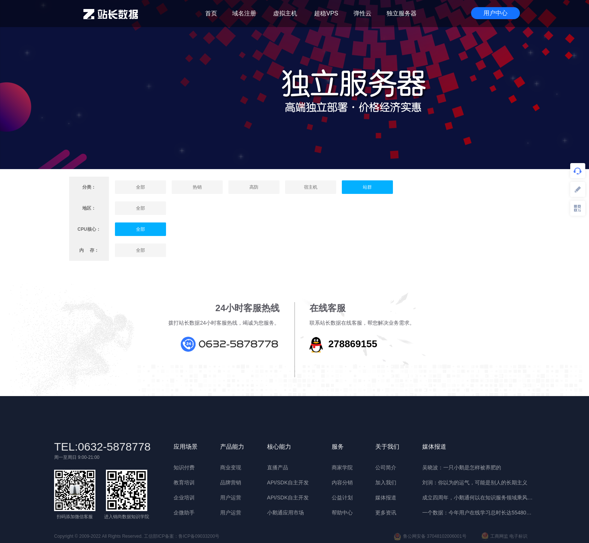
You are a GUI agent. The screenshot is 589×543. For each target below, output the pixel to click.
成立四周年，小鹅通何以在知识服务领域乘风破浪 (478, 498)
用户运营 (230, 498)
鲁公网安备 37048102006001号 (430, 536)
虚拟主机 (285, 13)
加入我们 (385, 482)
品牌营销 (230, 482)
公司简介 (385, 467)
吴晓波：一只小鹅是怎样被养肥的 (461, 467)
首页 (211, 13)
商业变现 (230, 467)
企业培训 (184, 498)
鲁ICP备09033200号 (198, 536)
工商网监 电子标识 (504, 536)
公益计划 (342, 498)
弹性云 (362, 13)
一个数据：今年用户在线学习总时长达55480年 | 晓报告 (478, 513)
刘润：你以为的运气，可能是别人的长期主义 (474, 482)
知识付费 (184, 467)
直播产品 (277, 467)
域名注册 (244, 13)
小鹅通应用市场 (285, 513)
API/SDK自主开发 (288, 482)
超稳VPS (326, 13)
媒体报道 (385, 498)
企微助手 (184, 513)
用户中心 (495, 13)
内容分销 (342, 482)
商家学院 (342, 467)
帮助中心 (342, 513)
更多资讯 (385, 513)
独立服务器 (402, 13)
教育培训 (184, 482)
